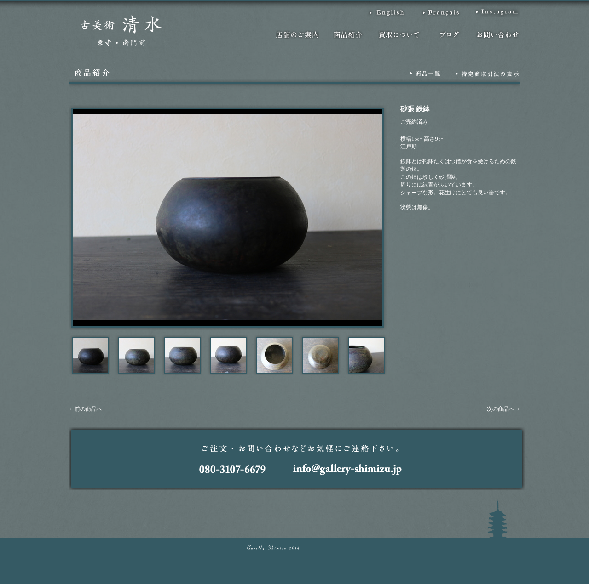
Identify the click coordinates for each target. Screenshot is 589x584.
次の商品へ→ (503, 409)
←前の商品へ (85, 409)
